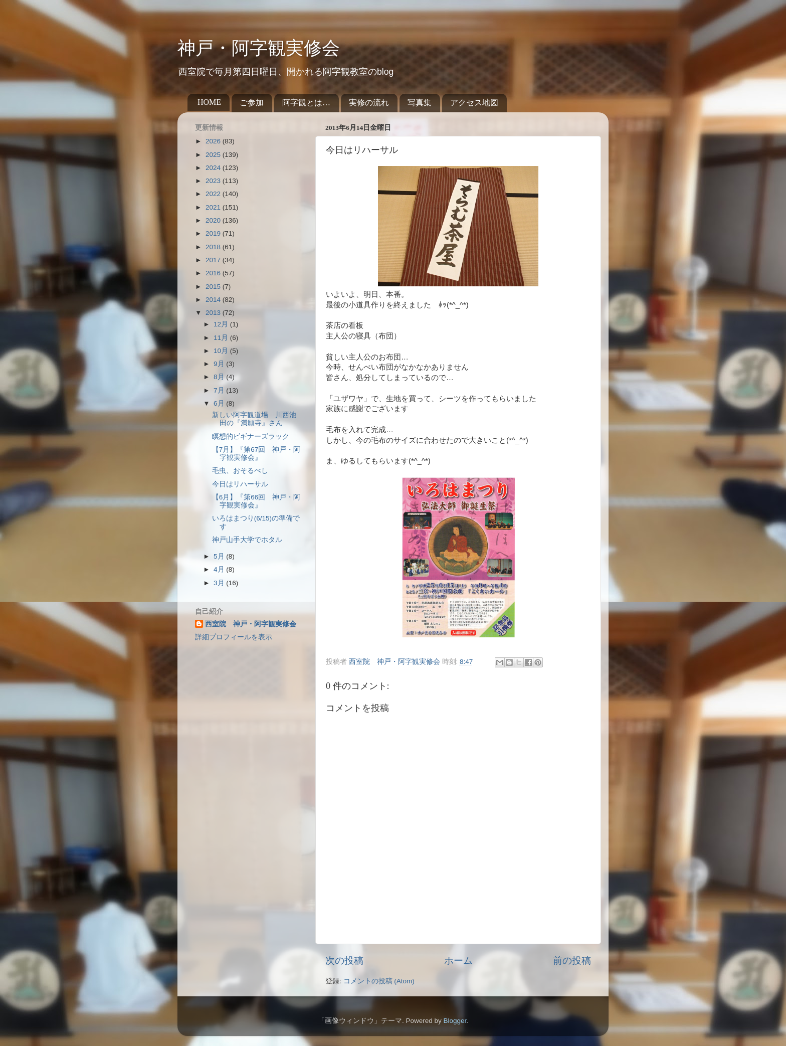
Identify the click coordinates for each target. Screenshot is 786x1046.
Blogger (454, 1020)
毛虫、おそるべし (240, 470)
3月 (220, 583)
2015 (214, 286)
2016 (214, 273)
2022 (214, 194)
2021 (214, 207)
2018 (214, 247)
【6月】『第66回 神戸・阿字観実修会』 (256, 501)
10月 (222, 351)
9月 (220, 364)
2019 (214, 233)
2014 (214, 299)
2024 (214, 167)
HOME (209, 102)
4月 (220, 569)
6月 (220, 403)
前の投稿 (572, 960)
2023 (214, 181)
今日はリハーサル (240, 484)
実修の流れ (369, 102)
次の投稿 (344, 960)
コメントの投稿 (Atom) (379, 981)
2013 (214, 312)
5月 (220, 556)
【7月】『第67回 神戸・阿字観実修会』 (256, 453)
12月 (222, 324)
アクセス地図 (474, 102)
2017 (214, 260)
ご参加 (252, 102)
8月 (220, 377)
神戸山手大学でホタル (247, 540)
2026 (214, 141)
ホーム (458, 960)
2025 (214, 154)
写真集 (420, 102)
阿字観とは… (306, 102)
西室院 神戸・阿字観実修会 (250, 624)
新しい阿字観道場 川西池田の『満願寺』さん (254, 419)
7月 (220, 390)
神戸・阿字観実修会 (258, 48)
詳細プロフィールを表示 (233, 637)
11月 (222, 337)
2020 (214, 220)
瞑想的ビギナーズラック (250, 436)
